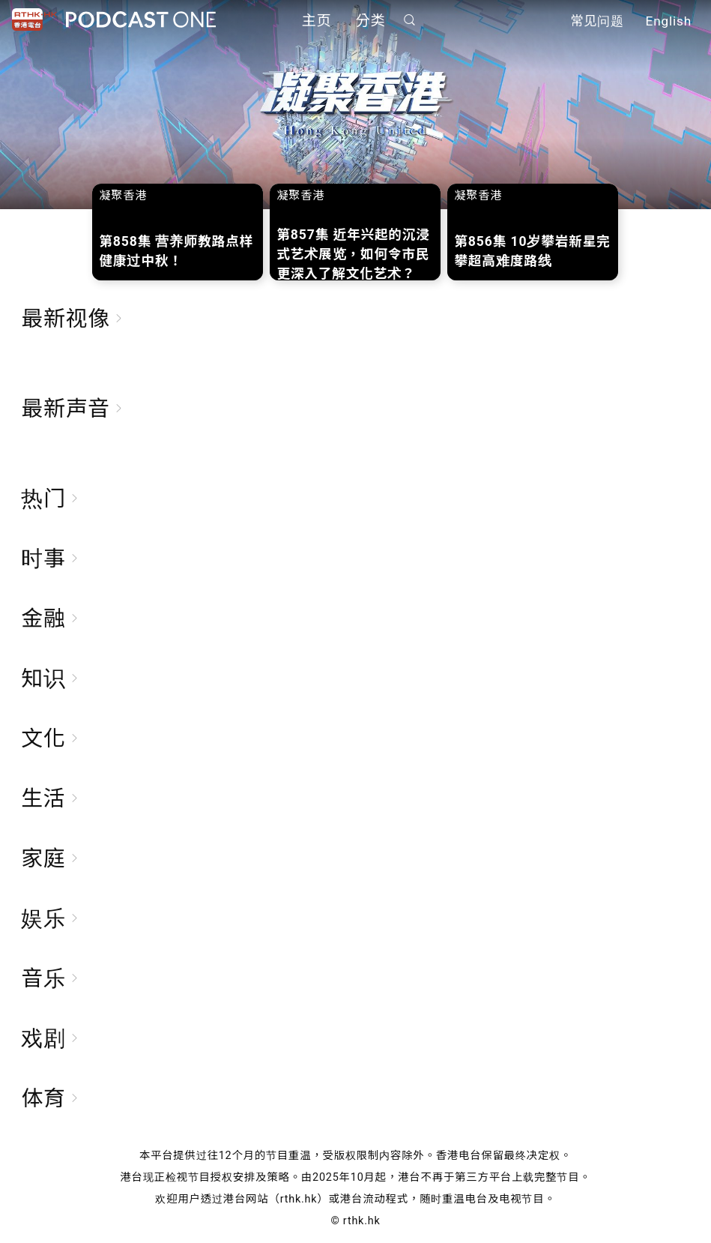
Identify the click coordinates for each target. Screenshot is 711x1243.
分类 (371, 20)
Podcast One (141, 20)
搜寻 (409, 19)
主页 (317, 20)
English (669, 20)
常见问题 (597, 20)
